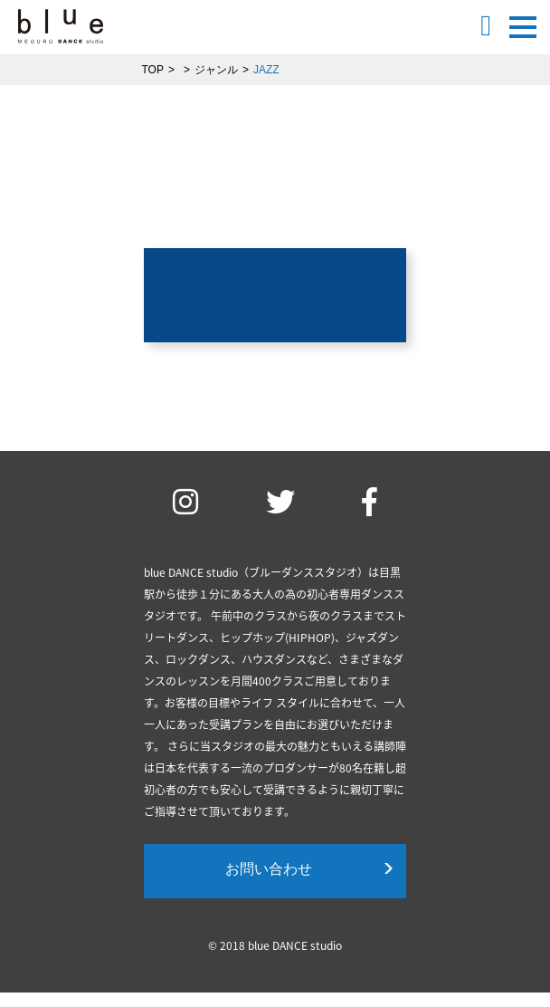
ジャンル (216, 69)
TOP (153, 69)
